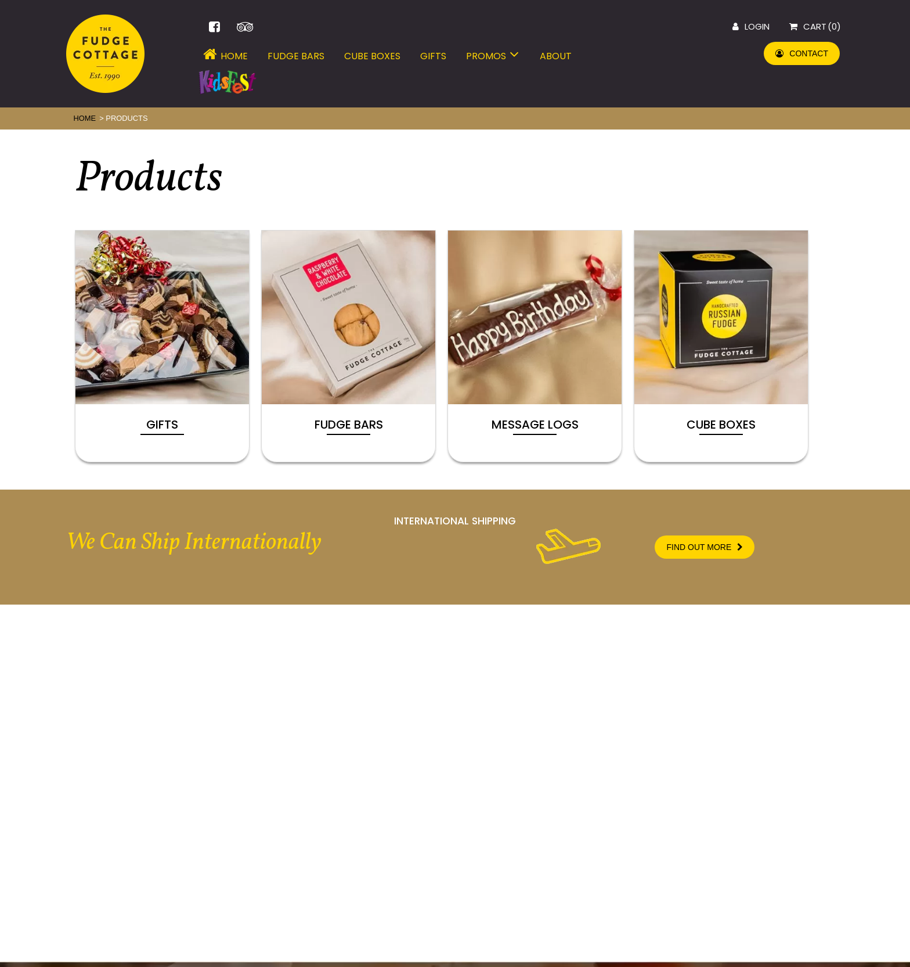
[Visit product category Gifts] (162, 346)
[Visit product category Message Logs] (535, 346)
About (556, 56)
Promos (493, 56)
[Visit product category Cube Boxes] (721, 346)
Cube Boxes (372, 56)
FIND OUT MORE (704, 547)
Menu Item (227, 84)
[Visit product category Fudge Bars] (348, 346)
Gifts (433, 56)
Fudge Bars (296, 56)
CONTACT (801, 53)
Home (223, 56)
